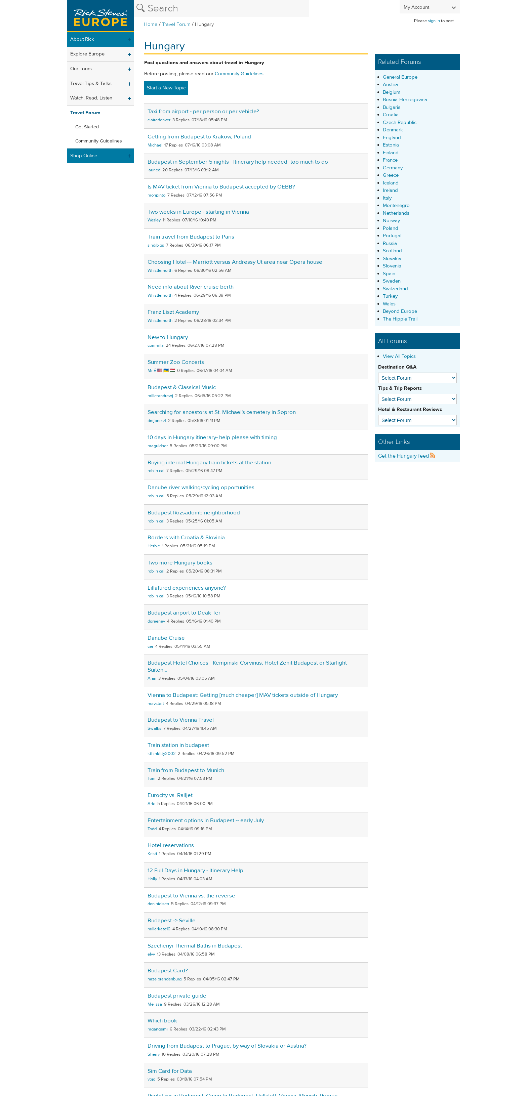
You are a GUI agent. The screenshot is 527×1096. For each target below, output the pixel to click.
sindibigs (156, 245)
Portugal (392, 236)
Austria (390, 84)
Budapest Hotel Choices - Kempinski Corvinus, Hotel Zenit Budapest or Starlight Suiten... (247, 666)
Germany (393, 168)
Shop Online (83, 156)
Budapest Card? (168, 970)
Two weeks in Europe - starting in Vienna (198, 212)
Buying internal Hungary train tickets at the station (209, 462)
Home (151, 24)
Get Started (87, 127)
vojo (151, 1079)
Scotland (392, 251)
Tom (152, 778)
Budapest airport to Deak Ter (184, 613)
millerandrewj (160, 395)
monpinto (156, 195)
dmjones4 (157, 420)
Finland (391, 153)
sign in (434, 21)
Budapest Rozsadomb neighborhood (194, 512)
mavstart (156, 703)
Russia (390, 243)
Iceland (391, 183)
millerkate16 (159, 929)
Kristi (152, 853)
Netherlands (396, 213)
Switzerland (395, 289)
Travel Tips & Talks (91, 83)
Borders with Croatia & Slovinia (186, 537)
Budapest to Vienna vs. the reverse (191, 895)
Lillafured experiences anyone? (187, 588)
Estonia (391, 145)
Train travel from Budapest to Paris (191, 237)
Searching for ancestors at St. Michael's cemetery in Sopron (222, 412)
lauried (154, 170)
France (390, 160)
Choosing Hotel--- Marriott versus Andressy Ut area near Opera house (235, 262)
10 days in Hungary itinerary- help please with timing (212, 437)
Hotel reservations (171, 845)
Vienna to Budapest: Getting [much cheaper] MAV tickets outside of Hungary (243, 695)
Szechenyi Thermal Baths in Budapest (195, 946)
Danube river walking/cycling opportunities (201, 487)
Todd (152, 829)
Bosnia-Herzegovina (405, 99)
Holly (152, 879)
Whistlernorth (160, 270)
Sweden (392, 281)
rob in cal (156, 470)
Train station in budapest (178, 745)
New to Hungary (168, 337)
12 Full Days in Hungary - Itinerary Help (195, 870)
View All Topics (399, 356)
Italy (387, 198)
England (392, 137)
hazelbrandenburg (164, 979)
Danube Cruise (166, 638)
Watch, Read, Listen (91, 98)
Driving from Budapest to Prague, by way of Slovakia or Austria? (227, 1046)
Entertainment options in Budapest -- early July (206, 820)
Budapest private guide (177, 996)
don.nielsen (158, 904)
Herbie (154, 546)
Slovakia (392, 258)
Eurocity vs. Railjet (170, 795)
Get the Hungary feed (407, 456)
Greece (391, 175)
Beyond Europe (400, 311)
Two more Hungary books (180, 562)
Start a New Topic (166, 88)
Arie (151, 803)
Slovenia (392, 266)
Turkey (390, 296)
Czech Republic (399, 122)
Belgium (391, 92)
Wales (389, 304)
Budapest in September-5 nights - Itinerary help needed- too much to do (238, 162)
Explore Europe (87, 54)
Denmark (393, 130)
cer (150, 646)
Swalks (154, 728)
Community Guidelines (98, 141)
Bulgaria (392, 107)
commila (156, 345)
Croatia (391, 115)
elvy (151, 954)
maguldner (158, 446)
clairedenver (159, 120)
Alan (152, 678)
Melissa (155, 1004)
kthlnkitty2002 (162, 753)
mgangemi (158, 1029)
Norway (391, 220)
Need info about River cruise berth (191, 287)
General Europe (400, 77)
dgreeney (156, 621)
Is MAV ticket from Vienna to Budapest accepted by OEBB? (221, 187)
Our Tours (81, 69)
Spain (389, 273)
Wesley (154, 220)
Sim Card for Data (170, 1071)
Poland (390, 228)
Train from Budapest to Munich (186, 770)
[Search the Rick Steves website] (221, 8)
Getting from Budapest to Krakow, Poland (199, 136)
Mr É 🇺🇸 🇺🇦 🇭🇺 (161, 370)
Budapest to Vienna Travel (181, 720)
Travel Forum (176, 24)
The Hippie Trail (400, 319)
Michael (155, 145)
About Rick (82, 39)
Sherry (154, 1054)
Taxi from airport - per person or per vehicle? (203, 111)
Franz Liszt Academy (173, 312)
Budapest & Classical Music (182, 387)
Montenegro (396, 205)
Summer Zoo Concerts (176, 362)
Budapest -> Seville (172, 920)
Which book (162, 1020)
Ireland (390, 190)
